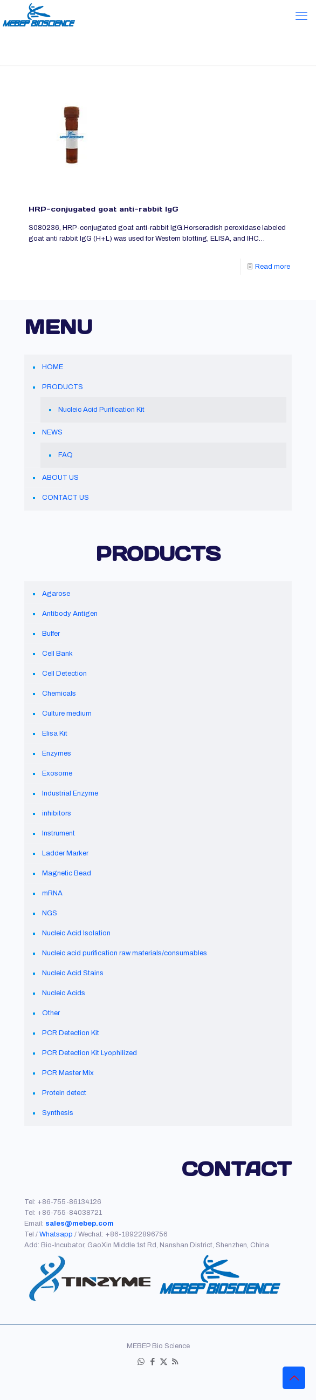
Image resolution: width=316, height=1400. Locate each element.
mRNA (52, 893)
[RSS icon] (175, 1361)
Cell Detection (64, 673)
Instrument (58, 833)
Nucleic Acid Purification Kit (101, 409)
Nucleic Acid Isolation (76, 933)
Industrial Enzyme (70, 793)
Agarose (56, 593)
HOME (52, 367)
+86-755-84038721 (69, 1212)
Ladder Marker (65, 853)
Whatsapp (56, 1234)
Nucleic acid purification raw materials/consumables (124, 953)
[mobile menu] (301, 16)
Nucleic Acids (63, 993)
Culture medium (67, 713)
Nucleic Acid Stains (73, 973)
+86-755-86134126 (69, 1202)
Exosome (57, 773)
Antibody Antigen (70, 613)
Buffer (51, 633)
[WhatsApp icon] (141, 1361)
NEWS (52, 432)
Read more (272, 266)
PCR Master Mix (68, 1073)
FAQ (65, 455)
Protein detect (64, 1093)
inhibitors (56, 813)
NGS (49, 913)
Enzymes (56, 753)
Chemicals (59, 693)
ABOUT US (60, 477)
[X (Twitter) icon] (164, 1361)
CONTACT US (65, 497)
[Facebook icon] (152, 1361)
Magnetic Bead (66, 873)
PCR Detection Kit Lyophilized (89, 1053)
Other (51, 1013)
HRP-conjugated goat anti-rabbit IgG (103, 209)
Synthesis (57, 1113)
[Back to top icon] (294, 1378)
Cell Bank (57, 653)
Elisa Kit (54, 733)
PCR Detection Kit (70, 1033)
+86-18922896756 (136, 1234)
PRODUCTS (62, 387)
